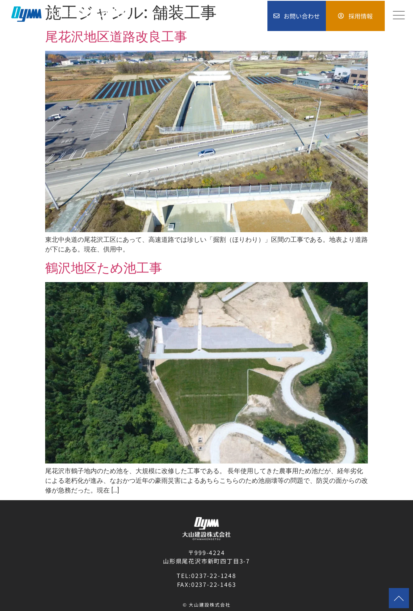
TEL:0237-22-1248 (206, 575)
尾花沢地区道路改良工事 (116, 36)
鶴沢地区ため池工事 (103, 268)
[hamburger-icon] (399, 15)
